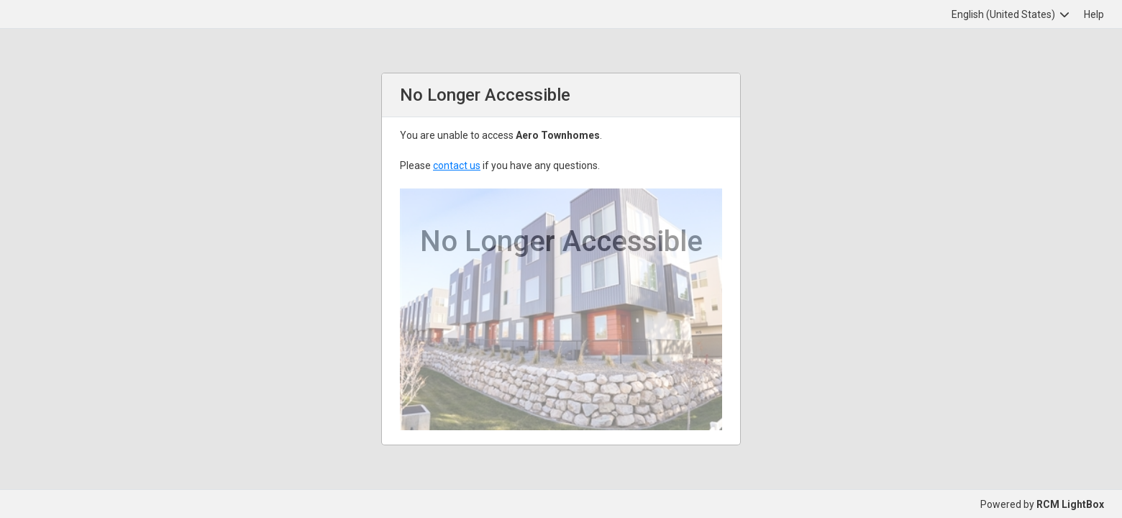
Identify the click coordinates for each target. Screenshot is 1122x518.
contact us (456, 165)
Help (1094, 14)
